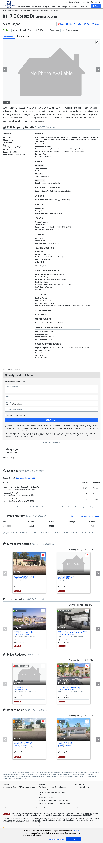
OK (74, 839)
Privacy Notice (29, 436)
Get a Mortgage (64, 7)
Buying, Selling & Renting (72, 2)
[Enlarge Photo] (97, 42)
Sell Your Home (38, 7)
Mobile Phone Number (14, 409)
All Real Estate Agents (27, 787)
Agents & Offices (51, 7)
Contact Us (53, 787)
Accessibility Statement (47, 801)
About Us (86, 2)
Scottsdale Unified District (26, 478)
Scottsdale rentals (70, 776)
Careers (94, 2)
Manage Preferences (56, 839)
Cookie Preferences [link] (63, 803)
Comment (12, 387)
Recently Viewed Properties (80, 6)
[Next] (98, 573)
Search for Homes (24, 7)
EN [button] (100, 2)
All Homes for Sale (9, 787)
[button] (96, 6)
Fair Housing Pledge (46, 803)
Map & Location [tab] (23, 36)
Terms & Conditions (46, 798)
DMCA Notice (63, 801)
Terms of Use (18, 436)
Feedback (42, 787)
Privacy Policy (52, 790)
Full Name (9, 396)
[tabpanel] (51, 71)
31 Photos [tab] (9, 36)
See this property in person (16, 415)
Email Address (10, 402)
